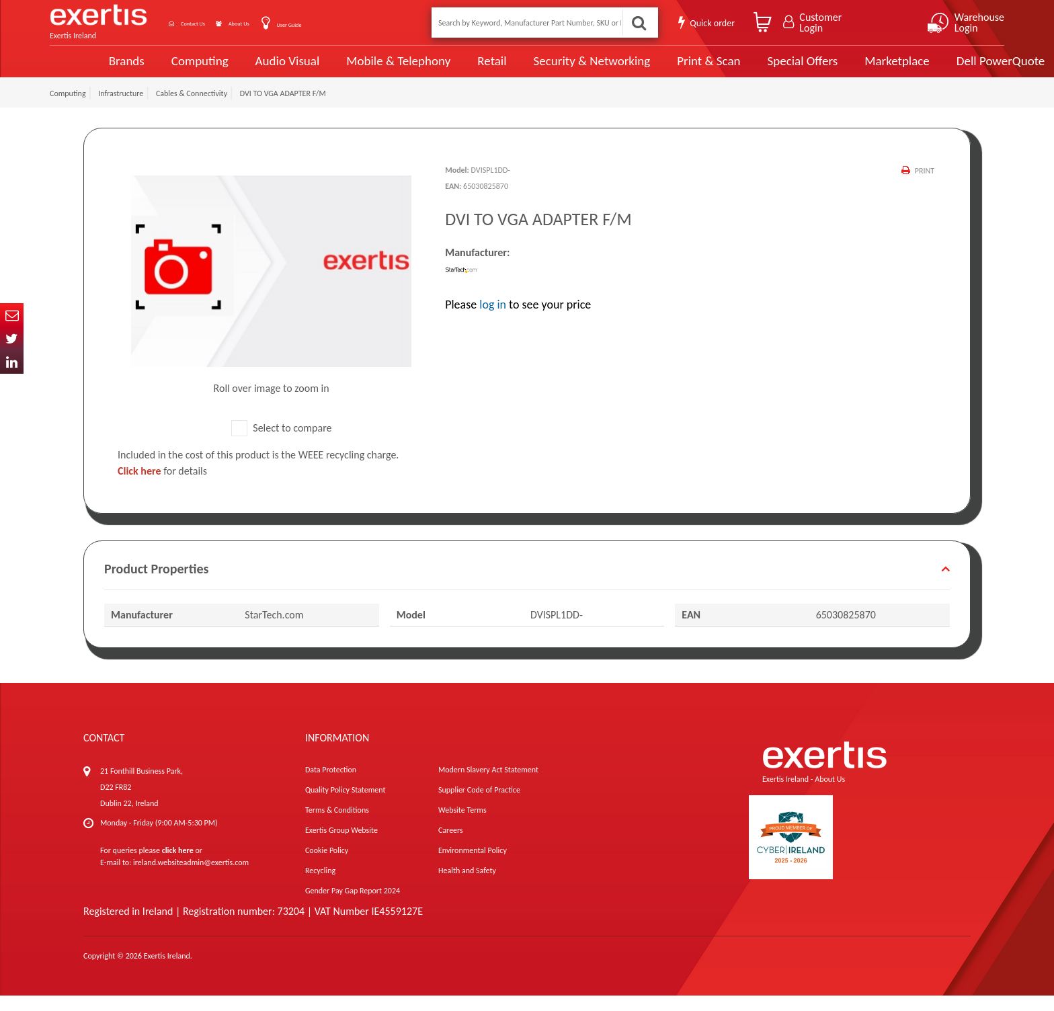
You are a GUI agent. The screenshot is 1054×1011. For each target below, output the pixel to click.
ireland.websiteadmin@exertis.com (191, 878)
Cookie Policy (326, 866)
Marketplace (844, 69)
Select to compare (281, 443)
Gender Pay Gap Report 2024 (352, 906)
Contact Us (211, 22)
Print (923, 186)
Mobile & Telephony (351, 68)
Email (12, 315)
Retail (443, 69)
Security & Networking (542, 68)
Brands (81, 69)
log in (492, 320)
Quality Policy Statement (345, 805)
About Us (280, 22)
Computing (154, 69)
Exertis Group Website (341, 845)
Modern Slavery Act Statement (488, 785)
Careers (450, 845)
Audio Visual (241, 68)
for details (162, 486)
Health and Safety (467, 886)
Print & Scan (658, 68)
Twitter (12, 338)
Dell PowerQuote (947, 68)
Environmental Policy (472, 866)
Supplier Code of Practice (479, 805)
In (12, 362)
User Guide (347, 24)
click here (178, 866)
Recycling (320, 886)
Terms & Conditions (337, 825)
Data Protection (330, 785)
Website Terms (462, 825)
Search (637, 22)
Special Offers (751, 68)
